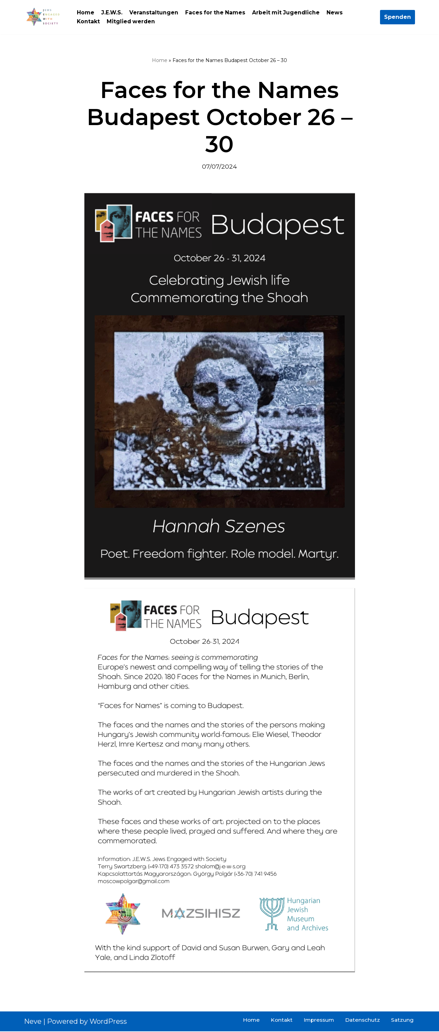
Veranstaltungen (154, 12)
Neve (32, 1022)
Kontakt (88, 22)
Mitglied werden (131, 22)
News (337, 12)
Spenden (397, 17)
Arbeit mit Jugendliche (287, 12)
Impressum (317, 1021)
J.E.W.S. (112, 12)
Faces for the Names (216, 12)
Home (85, 12)
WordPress (108, 1022)
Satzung (402, 1021)
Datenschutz (362, 1021)
